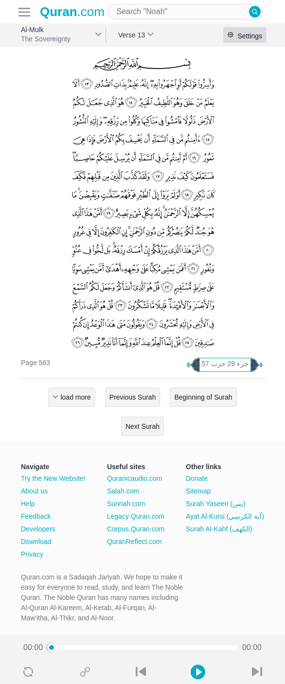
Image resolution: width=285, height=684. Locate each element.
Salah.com (123, 491)
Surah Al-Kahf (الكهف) (219, 529)
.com (72, 11)
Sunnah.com (126, 504)
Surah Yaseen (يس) (216, 504)
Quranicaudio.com (134, 478)
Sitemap (198, 491)
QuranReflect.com (134, 541)
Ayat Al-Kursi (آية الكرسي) (225, 516)
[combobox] (185, 11)
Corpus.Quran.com (135, 529)
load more (75, 397)
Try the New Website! (53, 478)
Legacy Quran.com (135, 516)
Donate (197, 478)
